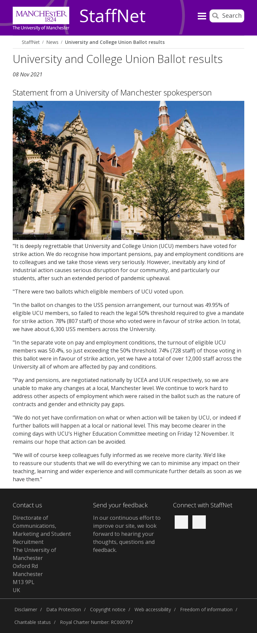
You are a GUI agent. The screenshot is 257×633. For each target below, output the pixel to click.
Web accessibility (153, 609)
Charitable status (32, 622)
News (52, 42)
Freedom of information (206, 609)
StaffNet (112, 16)
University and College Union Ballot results (115, 42)
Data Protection (63, 609)
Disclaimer (25, 609)
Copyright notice (107, 609)
